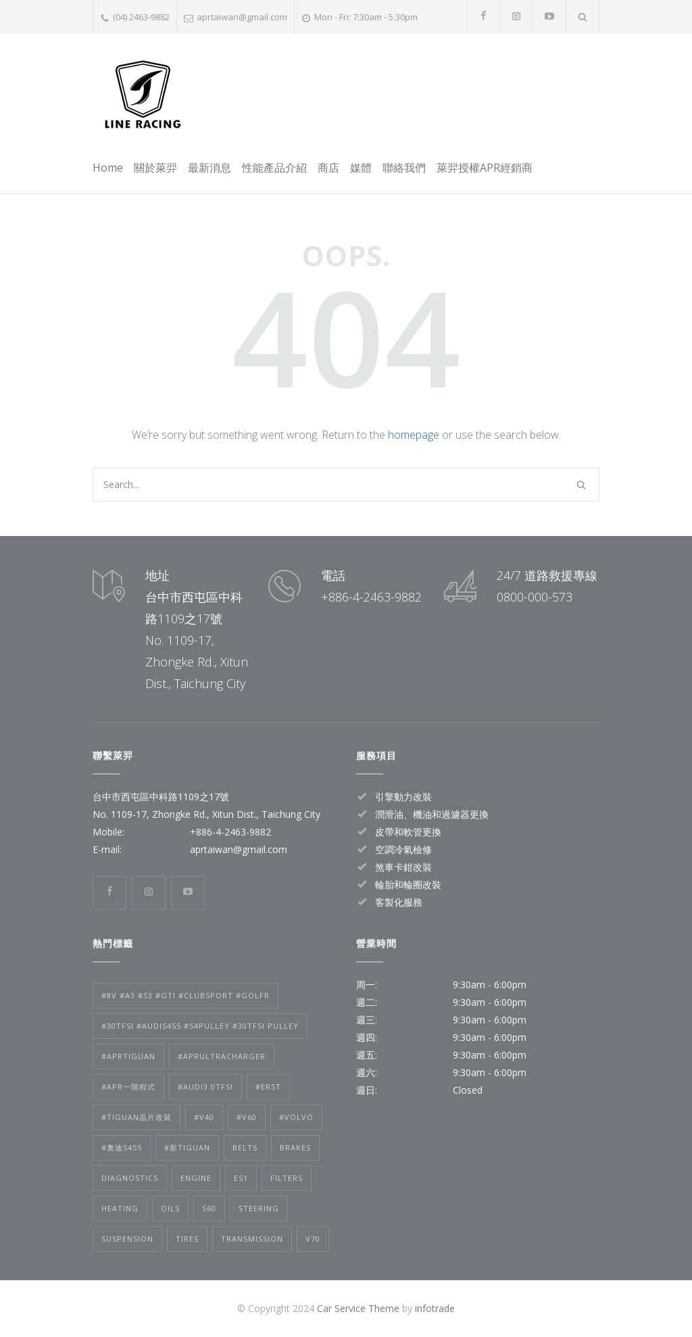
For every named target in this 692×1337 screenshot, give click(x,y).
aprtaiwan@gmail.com (242, 17)
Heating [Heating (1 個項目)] (120, 1208)
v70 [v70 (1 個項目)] (312, 1239)
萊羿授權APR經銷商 (485, 167)
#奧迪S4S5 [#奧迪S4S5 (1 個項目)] (121, 1147)
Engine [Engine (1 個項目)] (196, 1178)
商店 (328, 167)
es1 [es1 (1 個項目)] (241, 1178)
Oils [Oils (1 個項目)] (170, 1208)
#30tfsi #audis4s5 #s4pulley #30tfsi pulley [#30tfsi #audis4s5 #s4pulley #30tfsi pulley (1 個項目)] (200, 1026)
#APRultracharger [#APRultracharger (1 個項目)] (222, 1056)
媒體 (361, 167)
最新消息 (209, 167)
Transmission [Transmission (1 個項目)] (252, 1239)
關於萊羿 (155, 167)
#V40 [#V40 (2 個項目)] (204, 1117)
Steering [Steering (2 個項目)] (259, 1208)
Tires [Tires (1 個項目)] (187, 1239)
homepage (413, 434)
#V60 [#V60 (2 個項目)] (247, 1117)
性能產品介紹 (274, 167)
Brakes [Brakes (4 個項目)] (295, 1147)
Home (108, 167)
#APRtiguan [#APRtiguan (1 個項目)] (128, 1056)
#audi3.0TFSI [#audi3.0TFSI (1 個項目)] (205, 1086)
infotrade (435, 1308)
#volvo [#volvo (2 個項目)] (296, 1117)
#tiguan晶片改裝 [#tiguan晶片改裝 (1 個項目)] (136, 1117)
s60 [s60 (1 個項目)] (209, 1208)
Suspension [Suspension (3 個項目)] (127, 1239)
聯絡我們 (404, 167)
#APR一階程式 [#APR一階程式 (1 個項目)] (128, 1086)
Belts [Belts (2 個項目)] (244, 1147)
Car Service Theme (358, 1308)
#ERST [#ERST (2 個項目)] (268, 1086)
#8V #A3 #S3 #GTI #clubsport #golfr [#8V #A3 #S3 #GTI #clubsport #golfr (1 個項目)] (185, 995)
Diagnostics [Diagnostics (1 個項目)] (129, 1178)
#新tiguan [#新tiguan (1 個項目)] (187, 1147)
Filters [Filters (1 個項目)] (286, 1178)
